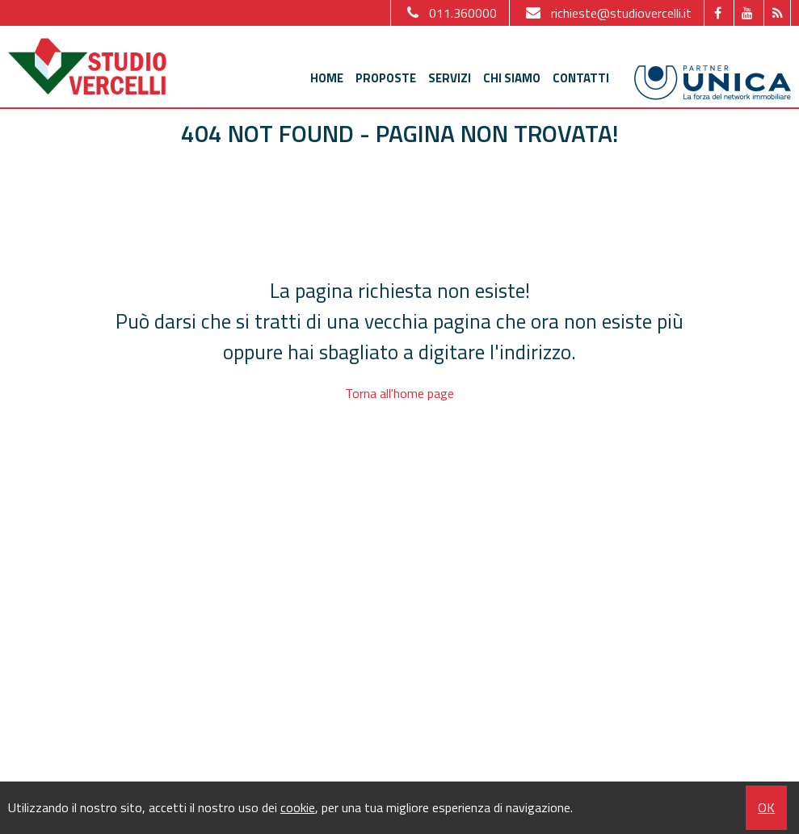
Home (326, 78)
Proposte (385, 78)
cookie (297, 807)
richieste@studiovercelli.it (607, 13)
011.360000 (450, 13)
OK (766, 807)
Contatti (581, 78)
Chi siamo (511, 78)
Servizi (449, 78)
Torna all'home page (399, 393)
